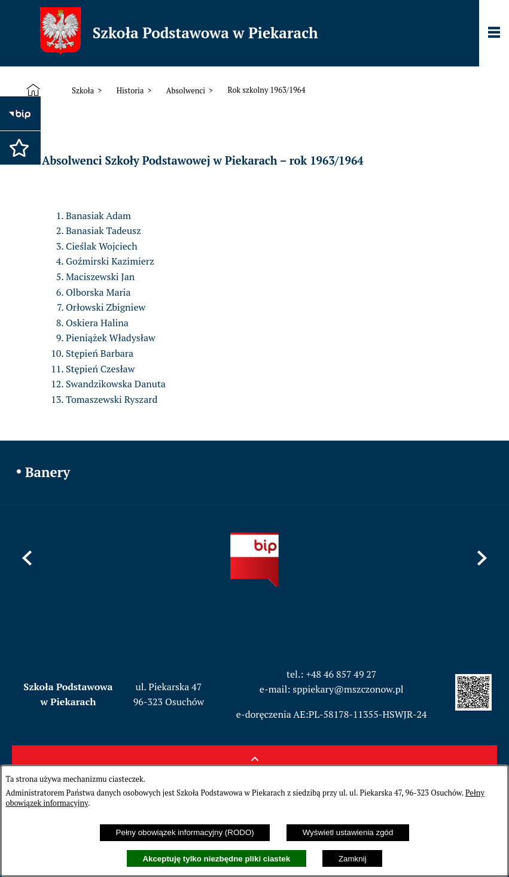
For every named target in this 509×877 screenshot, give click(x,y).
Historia (130, 91)
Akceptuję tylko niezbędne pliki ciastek (216, 858)
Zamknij (353, 858)
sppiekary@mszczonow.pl (347, 689)
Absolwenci (185, 91)
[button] (15, 142)
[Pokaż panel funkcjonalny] (494, 33)
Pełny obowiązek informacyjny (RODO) (185, 832)
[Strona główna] (35, 90)
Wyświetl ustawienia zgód (348, 832)
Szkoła (83, 91)
